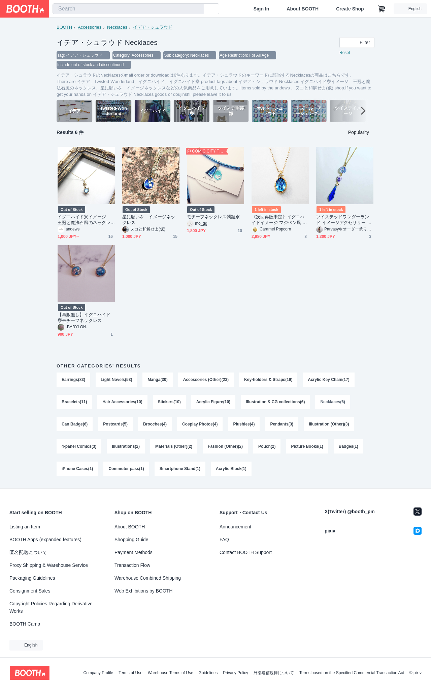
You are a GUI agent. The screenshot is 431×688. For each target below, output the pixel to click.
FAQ (224, 539)
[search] (197, 9)
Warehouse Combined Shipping (147, 578)
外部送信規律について (274, 673)
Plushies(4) (244, 424)
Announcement (235, 526)
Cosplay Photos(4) (200, 424)
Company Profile (98, 673)
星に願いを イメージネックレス (148, 219)
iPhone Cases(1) (77, 468)
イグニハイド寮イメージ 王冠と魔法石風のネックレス (84, 219)
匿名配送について (28, 552)
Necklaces (117, 27)
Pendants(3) (281, 424)
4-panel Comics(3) (79, 446)
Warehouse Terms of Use (170, 673)
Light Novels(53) (116, 379)
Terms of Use (130, 673)
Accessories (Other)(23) (206, 379)
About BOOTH (303, 8)
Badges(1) (348, 446)
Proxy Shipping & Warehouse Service (48, 565)
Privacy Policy (235, 673)
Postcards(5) (115, 424)
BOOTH (64, 27)
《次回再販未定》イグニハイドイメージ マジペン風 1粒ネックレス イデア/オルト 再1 (279, 219)
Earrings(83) (73, 379)
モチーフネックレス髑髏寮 (213, 216)
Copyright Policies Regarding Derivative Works (51, 607)
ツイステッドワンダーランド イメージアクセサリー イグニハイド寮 (343, 219)
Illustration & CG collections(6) (275, 402)
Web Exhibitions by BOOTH (143, 591)
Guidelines (208, 673)
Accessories (89, 27)
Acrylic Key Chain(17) (329, 379)
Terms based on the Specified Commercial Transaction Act (351, 673)
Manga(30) (157, 379)
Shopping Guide (131, 539)
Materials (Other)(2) (173, 446)
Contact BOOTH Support (246, 552)
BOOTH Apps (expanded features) (45, 539)
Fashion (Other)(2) (225, 446)
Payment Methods (133, 552)
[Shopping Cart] (381, 9)
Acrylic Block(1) (231, 468)
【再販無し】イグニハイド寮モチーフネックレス (84, 317)
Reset (344, 52)
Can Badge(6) (75, 424)
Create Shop (350, 8)
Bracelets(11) (74, 402)
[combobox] (128, 8)
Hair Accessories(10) (122, 402)
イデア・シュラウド (152, 27)
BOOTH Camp (24, 624)
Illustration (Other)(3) (329, 424)
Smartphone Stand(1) (180, 468)
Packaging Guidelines (32, 578)
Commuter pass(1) (126, 468)
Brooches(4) (155, 424)
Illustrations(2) (126, 446)
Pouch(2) (266, 446)
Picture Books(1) (307, 446)
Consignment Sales (29, 591)
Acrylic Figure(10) (213, 402)
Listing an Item (24, 526)
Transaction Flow (132, 565)
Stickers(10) (169, 402)
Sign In (261, 8)
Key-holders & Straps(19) (268, 379)
